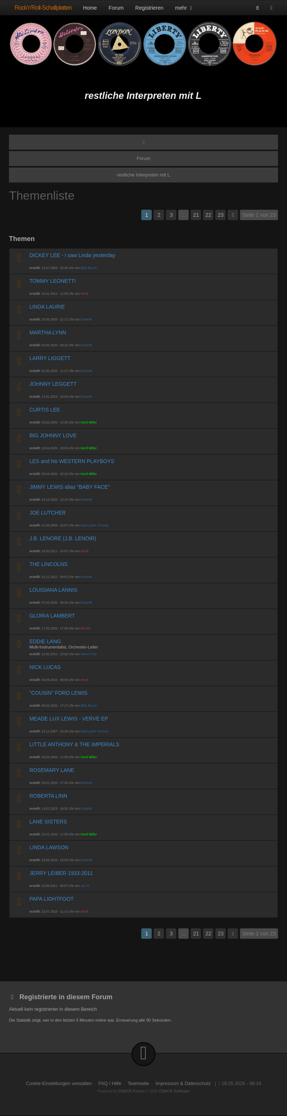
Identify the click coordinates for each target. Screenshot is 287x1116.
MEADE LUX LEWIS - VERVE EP (69, 719)
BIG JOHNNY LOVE (53, 435)
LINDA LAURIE (47, 307)
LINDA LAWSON (49, 847)
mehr (184, 8)
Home (90, 8)
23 (221, 215)
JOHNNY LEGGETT (53, 384)
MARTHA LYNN (48, 332)
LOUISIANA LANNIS (53, 590)
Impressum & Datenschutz (183, 1083)
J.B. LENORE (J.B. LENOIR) (63, 538)
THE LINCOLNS (49, 564)
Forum (115, 8)
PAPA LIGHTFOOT (52, 899)
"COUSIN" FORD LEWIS (58, 693)
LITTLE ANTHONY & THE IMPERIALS (75, 744)
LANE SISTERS (48, 822)
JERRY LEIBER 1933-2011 (61, 873)
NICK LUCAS (45, 667)
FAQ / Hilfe (109, 1083)
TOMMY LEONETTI (53, 281)
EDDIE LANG (45, 641)
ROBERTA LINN (48, 796)
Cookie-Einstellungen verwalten (59, 1083)
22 (209, 215)
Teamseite (138, 1083)
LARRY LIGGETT (50, 358)
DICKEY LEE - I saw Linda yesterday (72, 255)
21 (196, 215)
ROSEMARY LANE (52, 770)
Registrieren (149, 8)
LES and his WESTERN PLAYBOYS (72, 461)
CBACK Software (174, 1091)
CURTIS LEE (45, 410)
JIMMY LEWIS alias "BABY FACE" (70, 487)
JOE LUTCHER (48, 513)
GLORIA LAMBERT (52, 616)
